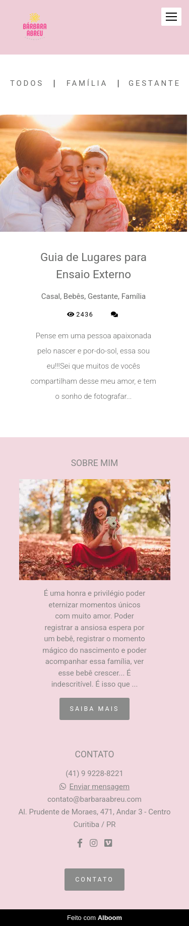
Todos (27, 83)
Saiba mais (94, 708)
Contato (94, 879)
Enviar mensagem (100, 787)
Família (87, 83)
